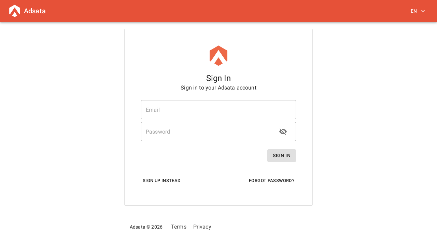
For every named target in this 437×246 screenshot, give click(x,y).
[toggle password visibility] (283, 131)
